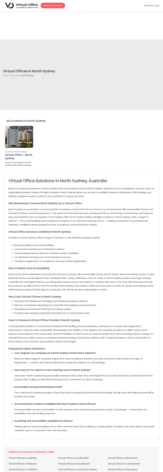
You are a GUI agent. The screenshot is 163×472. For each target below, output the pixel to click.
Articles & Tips (151, 5)
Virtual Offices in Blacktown (122, 430)
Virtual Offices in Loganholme (25, 464)
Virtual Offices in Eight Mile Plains (76, 447)
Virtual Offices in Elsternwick (123, 447)
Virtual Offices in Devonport (123, 441)
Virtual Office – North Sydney (18, 129)
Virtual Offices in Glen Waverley (26, 453)
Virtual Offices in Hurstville (23, 459)
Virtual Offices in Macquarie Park (75, 464)
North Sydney (20, 124)
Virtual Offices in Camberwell (124, 436)
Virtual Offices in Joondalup (73, 459)
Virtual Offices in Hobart (121, 453)
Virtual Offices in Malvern (121, 464)
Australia (15, 48)
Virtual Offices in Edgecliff (23, 447)
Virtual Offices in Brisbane (23, 436)
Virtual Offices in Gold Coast (73, 453)
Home (6, 48)
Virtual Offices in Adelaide (23, 430)
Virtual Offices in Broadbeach (74, 436)
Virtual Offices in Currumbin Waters (77, 441)
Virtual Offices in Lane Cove (123, 459)
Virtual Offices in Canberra (23, 441)
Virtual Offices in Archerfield (73, 430)
